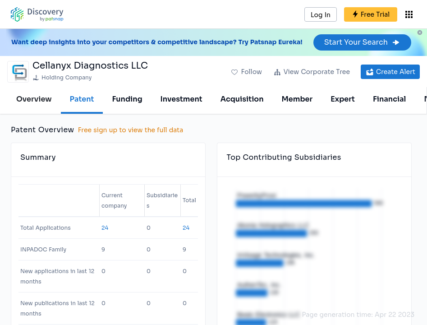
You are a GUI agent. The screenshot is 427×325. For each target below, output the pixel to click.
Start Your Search (362, 42)
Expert (343, 99)
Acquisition (242, 99)
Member (297, 99)
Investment (181, 99)
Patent (82, 99)
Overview (34, 99)
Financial (389, 99)
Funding (127, 99)
